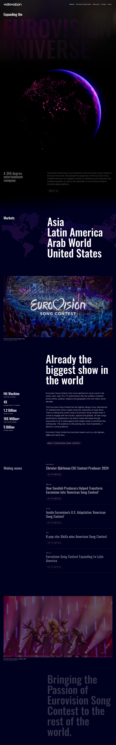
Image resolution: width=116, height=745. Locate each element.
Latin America (75, 232)
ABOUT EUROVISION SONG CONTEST (64, 443)
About (110, 4)
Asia (55, 221)
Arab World (69, 242)
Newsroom (96, 4)
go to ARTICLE (54, 474)
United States (74, 252)
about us (53, 191)
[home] (13, 4)
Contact (103, 4)
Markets (71, 4)
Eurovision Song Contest (83, 4)
